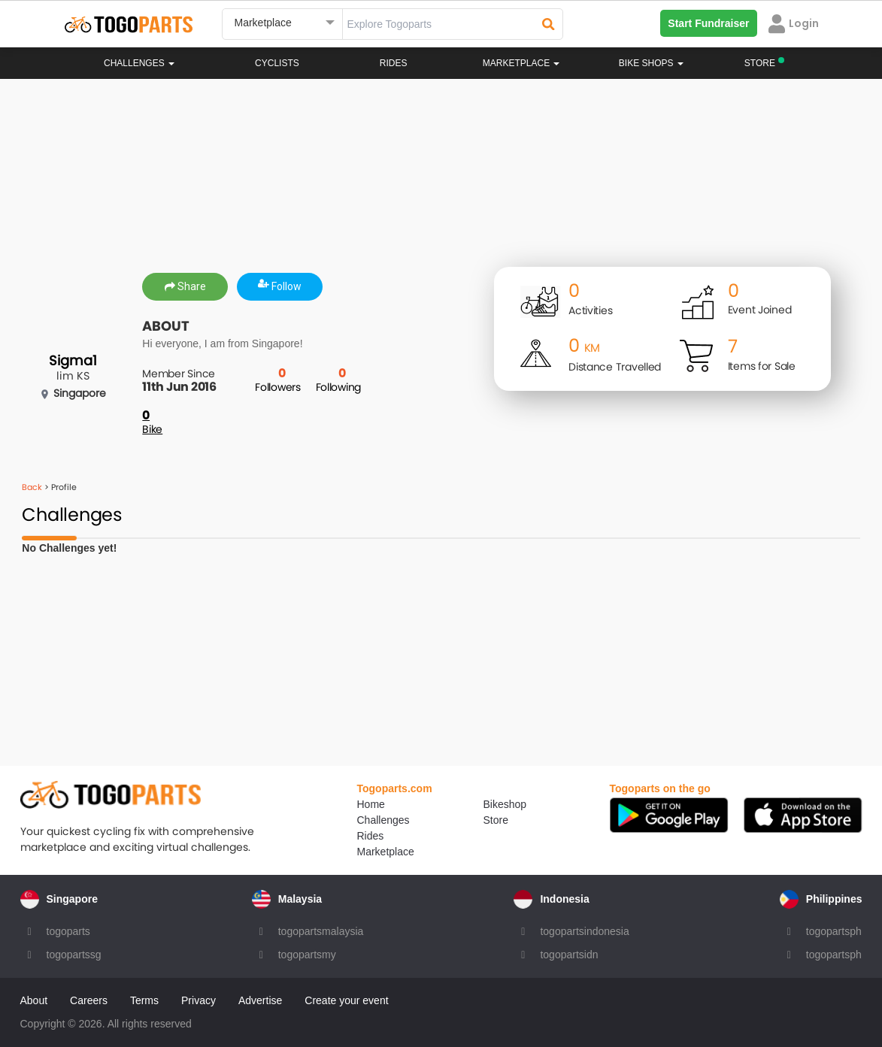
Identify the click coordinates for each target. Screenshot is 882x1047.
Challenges (139, 63)
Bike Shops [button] (651, 63)
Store (495, 820)
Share (185, 286)
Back (32, 487)
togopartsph (834, 931)
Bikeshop (505, 804)
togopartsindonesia (584, 931)
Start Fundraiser (708, 23)
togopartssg (74, 955)
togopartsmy (307, 955)
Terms (144, 1000)
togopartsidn (569, 955)
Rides (394, 63)
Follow (280, 286)
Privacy (198, 1000)
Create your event (346, 1000)
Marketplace (385, 852)
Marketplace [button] (521, 63)
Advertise (260, 1000)
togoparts (68, 931)
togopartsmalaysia (321, 931)
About (34, 1000)
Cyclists (277, 63)
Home (371, 804)
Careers (89, 1000)
